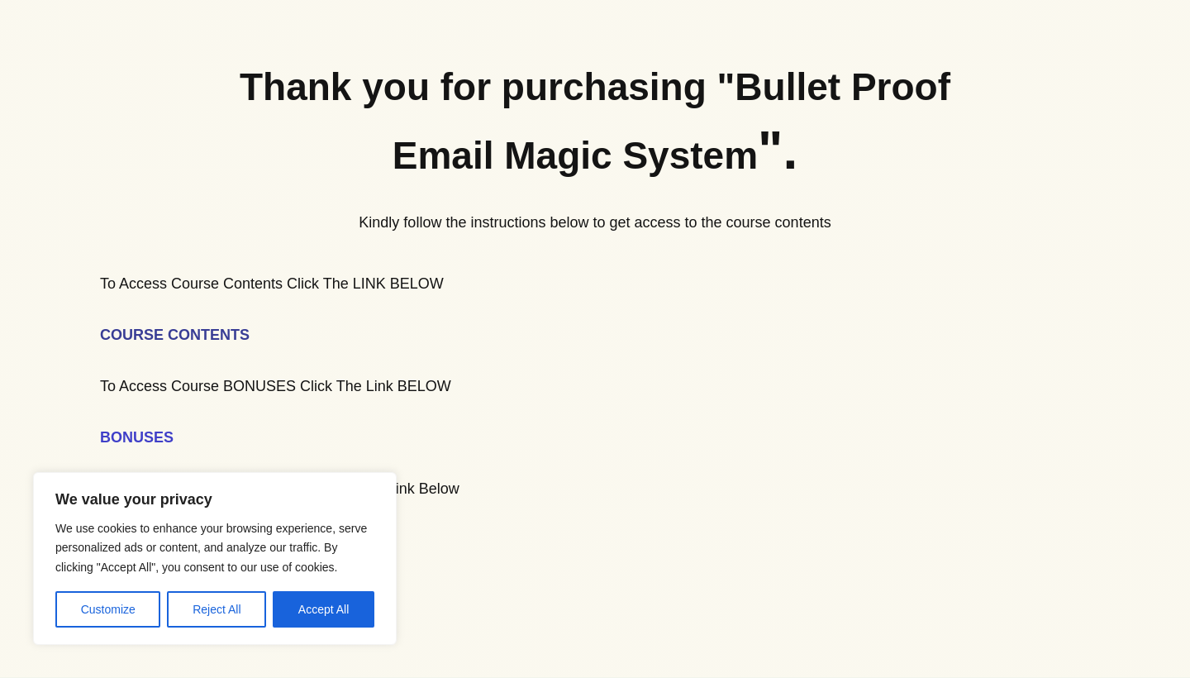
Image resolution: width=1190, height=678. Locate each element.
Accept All (323, 609)
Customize (108, 609)
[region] (215, 558)
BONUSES (137, 437)
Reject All (216, 609)
